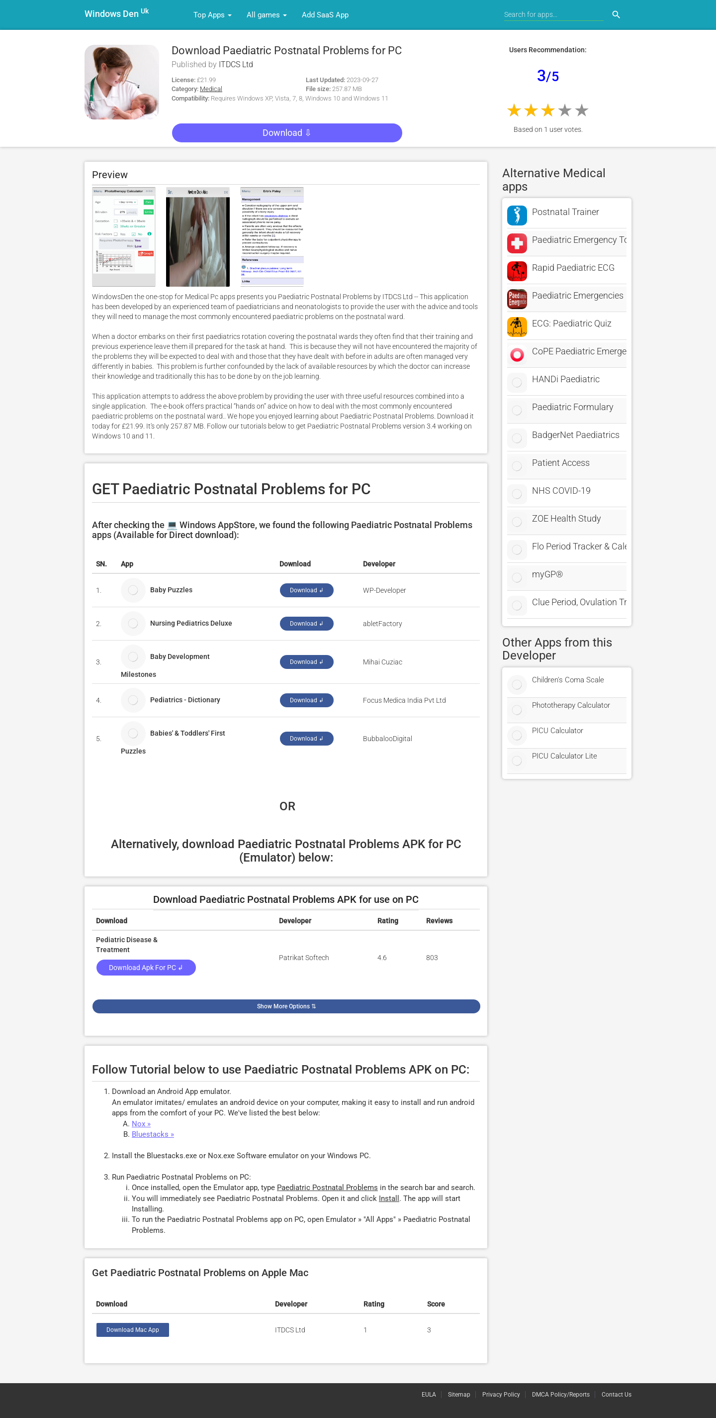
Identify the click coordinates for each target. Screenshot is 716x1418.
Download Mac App (132, 1329)
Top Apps (212, 14)
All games (267, 14)
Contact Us (616, 1394)
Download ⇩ (287, 132)
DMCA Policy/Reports (561, 1394)
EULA (429, 1394)
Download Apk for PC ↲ (146, 968)
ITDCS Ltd (236, 64)
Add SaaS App (325, 14)
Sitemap (459, 1394)
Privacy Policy (501, 1394)
